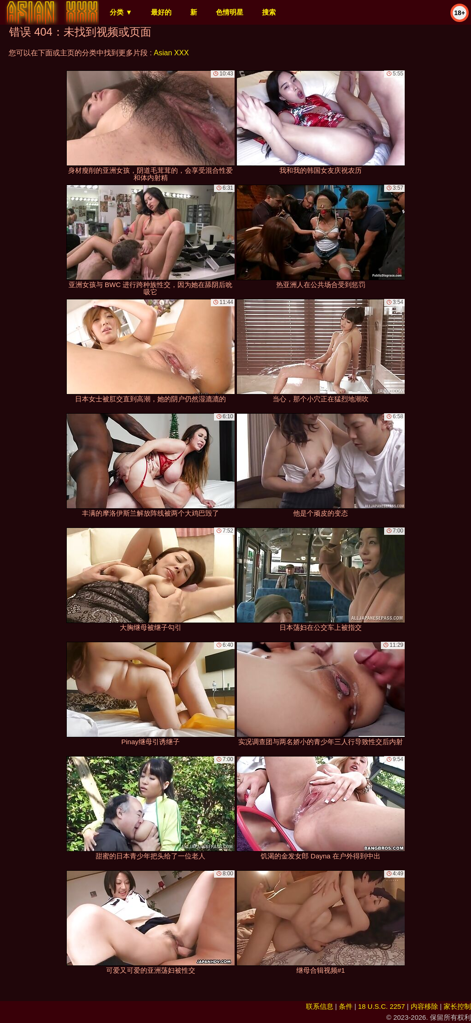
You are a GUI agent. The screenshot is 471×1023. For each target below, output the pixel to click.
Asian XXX (171, 53)
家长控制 (457, 1006)
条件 (346, 1006)
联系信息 (319, 1006)
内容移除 (424, 1006)
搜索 (269, 12)
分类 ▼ (121, 12)
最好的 (161, 12)
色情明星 (229, 12)
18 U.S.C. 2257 (381, 1006)
